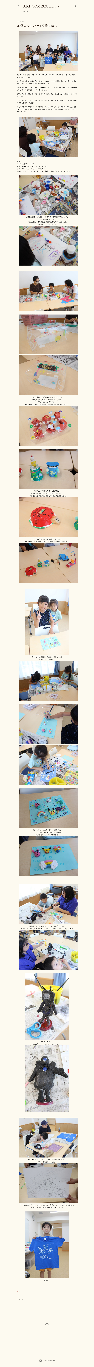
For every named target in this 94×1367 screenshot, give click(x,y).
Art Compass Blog (41, 6)
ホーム (26, 11)
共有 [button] (18, 1291)
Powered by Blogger (47, 1360)
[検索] (75, 6)
